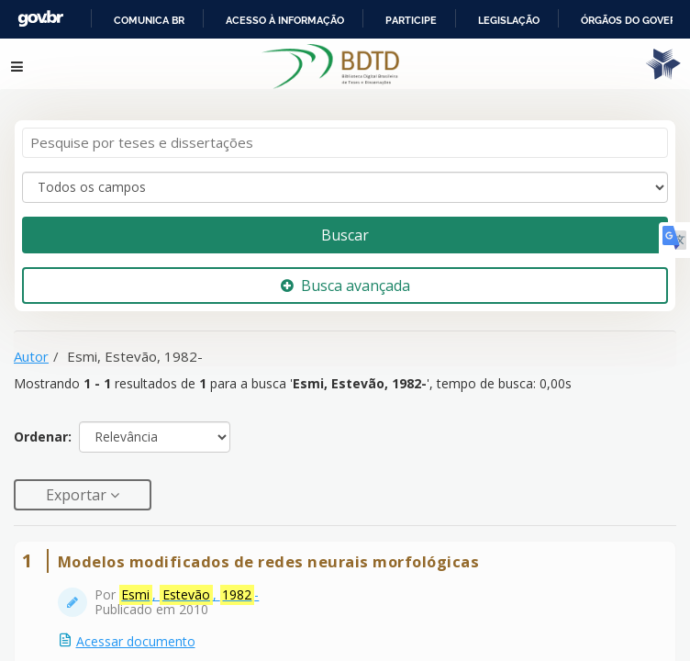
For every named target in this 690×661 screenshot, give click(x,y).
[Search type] (345, 176)
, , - (189, 585)
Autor (31, 345)
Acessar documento (135, 631)
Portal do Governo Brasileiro (138, 19)
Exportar (78, 484)
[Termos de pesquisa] (345, 133)
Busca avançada (345, 274)
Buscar (345, 224)
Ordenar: (43, 426)
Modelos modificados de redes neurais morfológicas (269, 551)
